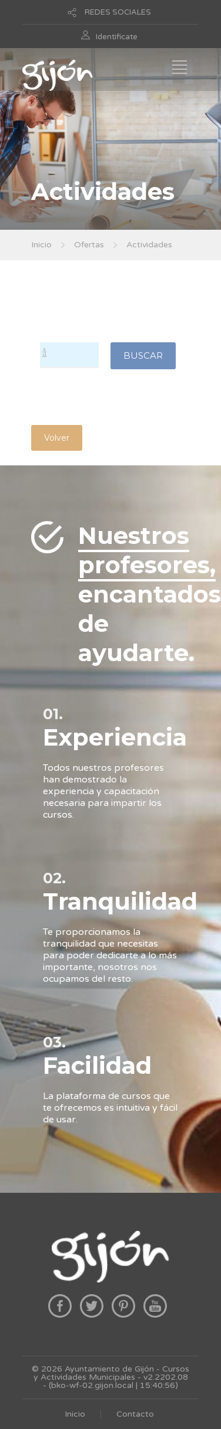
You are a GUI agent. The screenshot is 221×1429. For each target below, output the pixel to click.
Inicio (41, 245)
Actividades (149, 245)
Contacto (135, 1414)
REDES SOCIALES (118, 12)
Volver (56, 438)
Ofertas (89, 245)
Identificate (117, 37)
